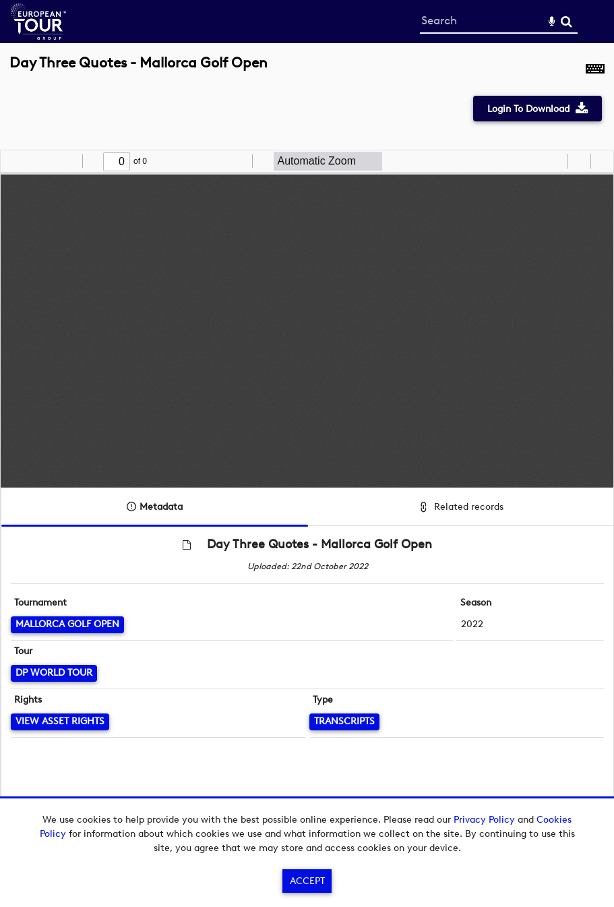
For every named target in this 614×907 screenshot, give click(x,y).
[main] (307, 441)
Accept (307, 881)
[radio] (554, 161)
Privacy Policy (484, 819)
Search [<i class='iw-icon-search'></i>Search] (566, 21)
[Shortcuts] (595, 70)
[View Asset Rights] (60, 721)
